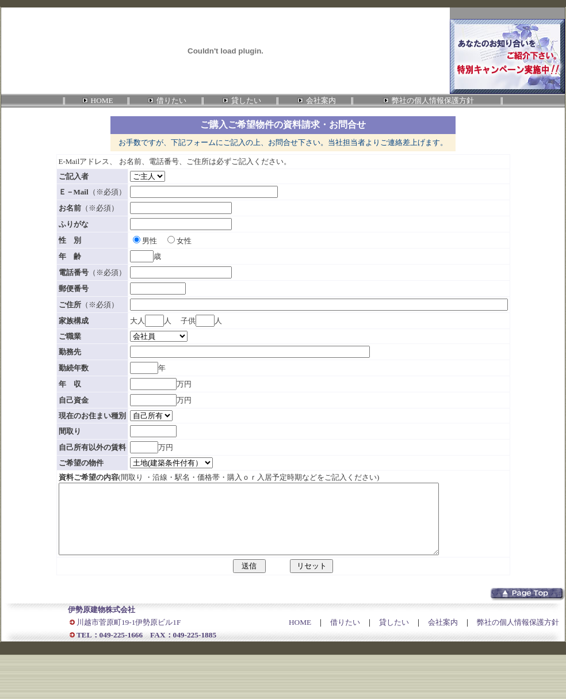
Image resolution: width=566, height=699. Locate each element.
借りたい (345, 636)
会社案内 (443, 636)
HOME (300, 636)
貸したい (394, 636)
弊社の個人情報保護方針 (518, 636)
